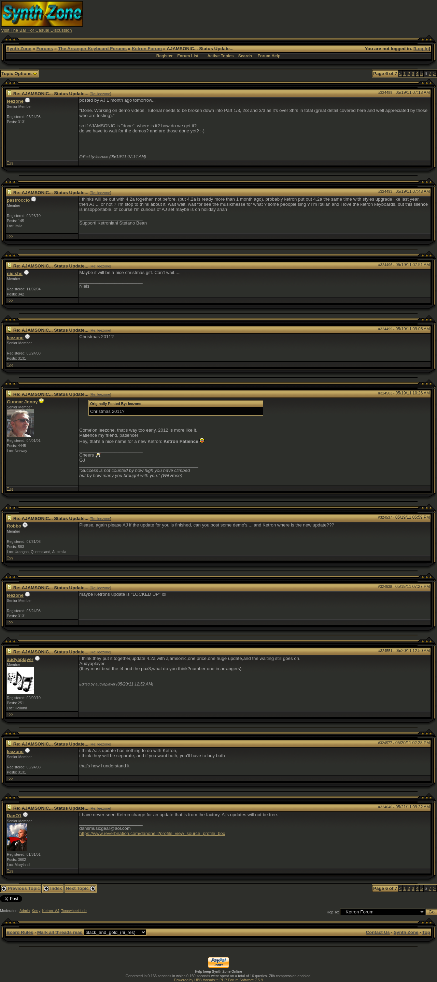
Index (53, 888)
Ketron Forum (147, 48)
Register (164, 56)
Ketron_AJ (50, 911)
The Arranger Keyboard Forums (92, 48)
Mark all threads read (60, 932)
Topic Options (19, 73)
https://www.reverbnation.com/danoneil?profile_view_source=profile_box (152, 833)
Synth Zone (18, 48)
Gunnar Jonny (22, 401)
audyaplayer (20, 659)
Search (245, 56)
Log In (422, 48)
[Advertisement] (311, 16)
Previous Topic (20, 888)
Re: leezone (100, 94)
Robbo (14, 526)
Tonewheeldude (74, 911)
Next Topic (80, 888)
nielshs (15, 273)
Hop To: (333, 912)
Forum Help (269, 56)
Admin (24, 911)
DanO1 (14, 815)
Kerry (36, 911)
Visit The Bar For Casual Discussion (36, 30)
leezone (15, 101)
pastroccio (18, 200)
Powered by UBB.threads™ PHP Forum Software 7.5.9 (218, 980)
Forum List (187, 56)
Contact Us (378, 932)
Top (10, 163)
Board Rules (19, 932)
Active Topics (220, 56)
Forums (44, 48)
